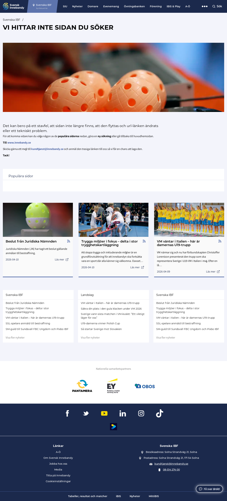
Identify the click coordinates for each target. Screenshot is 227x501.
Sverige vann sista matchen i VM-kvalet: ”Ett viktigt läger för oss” (113, 315)
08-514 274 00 (171, 469)
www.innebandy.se (19, 142)
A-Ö (187, 6)
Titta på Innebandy (58, 475)
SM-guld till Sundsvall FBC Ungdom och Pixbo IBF (37, 329)
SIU (65, 6)
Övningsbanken (134, 6)
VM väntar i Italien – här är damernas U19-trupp (35, 317)
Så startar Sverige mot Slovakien (101, 329)
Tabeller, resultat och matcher (87, 496)
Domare (93, 6)
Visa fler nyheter (15, 337)
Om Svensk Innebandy (58, 457)
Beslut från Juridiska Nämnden (25, 303)
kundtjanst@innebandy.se (171, 463)
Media (58, 469)
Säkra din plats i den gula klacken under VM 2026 (111, 308)
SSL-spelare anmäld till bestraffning (28, 323)
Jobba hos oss (58, 463)
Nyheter (77, 6)
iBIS (118, 496)
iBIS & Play (173, 6)
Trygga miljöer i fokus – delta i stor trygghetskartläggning (27, 310)
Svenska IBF (11, 19)
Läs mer (62, 259)
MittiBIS (154, 496)
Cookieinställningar (58, 481)
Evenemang (111, 6)
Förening (156, 6)
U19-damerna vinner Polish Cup (100, 323)
